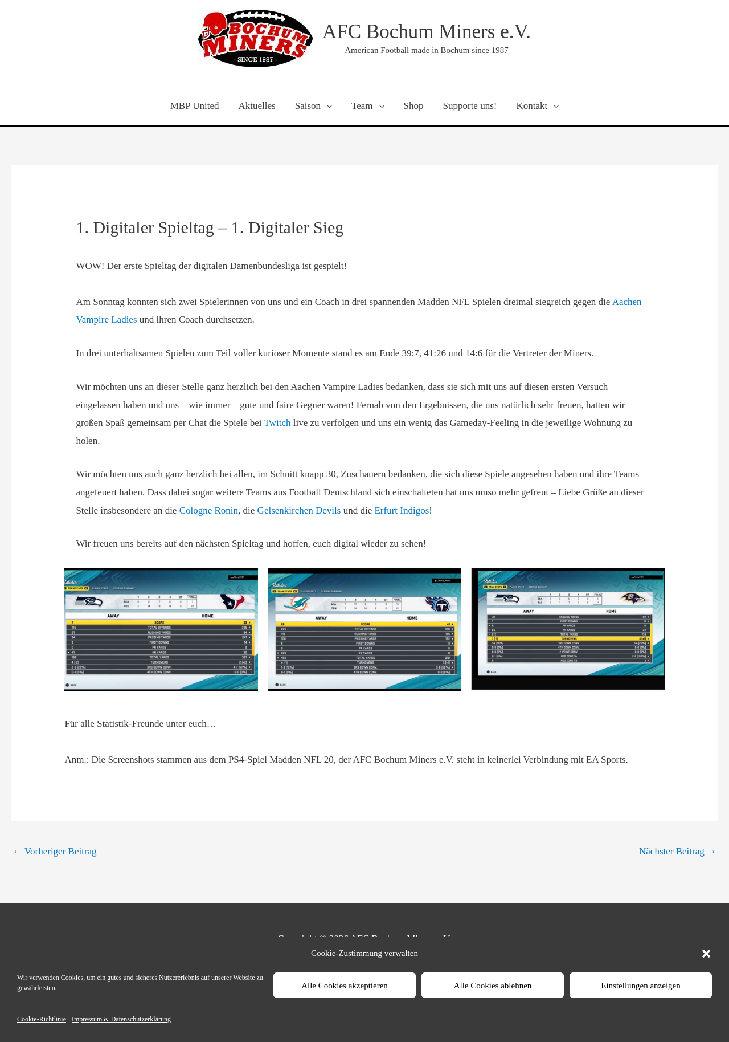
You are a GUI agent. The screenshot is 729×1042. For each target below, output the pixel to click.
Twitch (278, 422)
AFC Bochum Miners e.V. (426, 32)
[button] (706, 953)
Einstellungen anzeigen (641, 985)
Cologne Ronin (208, 510)
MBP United (194, 105)
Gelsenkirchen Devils (299, 510)
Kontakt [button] (531, 105)
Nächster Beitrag (677, 851)
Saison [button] (308, 105)
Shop (414, 105)
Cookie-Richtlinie (41, 1019)
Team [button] (362, 105)
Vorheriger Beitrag (55, 851)
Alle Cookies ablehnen (493, 985)
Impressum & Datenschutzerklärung (121, 1019)
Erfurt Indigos (401, 510)
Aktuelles (257, 105)
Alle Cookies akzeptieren (344, 985)
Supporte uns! (470, 105)
